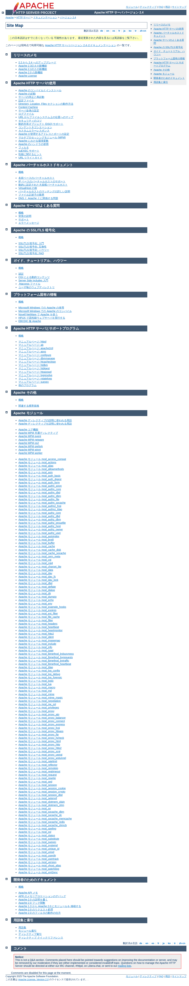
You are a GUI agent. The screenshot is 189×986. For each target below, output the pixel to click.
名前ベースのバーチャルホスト (36, 177)
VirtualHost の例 (27, 188)
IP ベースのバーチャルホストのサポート (42, 181)
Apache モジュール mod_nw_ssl (37, 704)
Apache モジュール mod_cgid (35, 563)
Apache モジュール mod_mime (36, 694)
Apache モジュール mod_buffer (36, 542)
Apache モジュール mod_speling (37, 828)
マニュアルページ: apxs (32, 351)
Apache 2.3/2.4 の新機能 (32, 65)
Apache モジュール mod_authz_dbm (39, 519)
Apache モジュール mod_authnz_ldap (40, 509)
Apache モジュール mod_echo (36, 600)
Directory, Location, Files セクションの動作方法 (45, 103)
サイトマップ (179, 7)
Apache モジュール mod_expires (37, 610)
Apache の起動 (27, 93)
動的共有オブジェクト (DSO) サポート (40, 123)
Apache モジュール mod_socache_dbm (41, 811)
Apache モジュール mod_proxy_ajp (38, 714)
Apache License (27, 75)
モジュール (132, 7)
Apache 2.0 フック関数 (31, 902)
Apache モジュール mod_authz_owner (40, 529)
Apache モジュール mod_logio (36, 680)
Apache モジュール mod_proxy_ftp (38, 734)
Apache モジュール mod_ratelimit (37, 761)
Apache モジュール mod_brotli (36, 539)
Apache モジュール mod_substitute (38, 838)
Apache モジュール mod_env (35, 603)
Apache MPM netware (31, 439)
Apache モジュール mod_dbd (35, 583)
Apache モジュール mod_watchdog (38, 868)
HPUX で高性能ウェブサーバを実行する (41, 317)
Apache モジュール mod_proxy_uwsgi (40, 754)
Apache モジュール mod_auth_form (39, 482)
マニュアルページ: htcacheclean (37, 361)
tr (135, 30)
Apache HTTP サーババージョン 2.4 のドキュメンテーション (80, 45)
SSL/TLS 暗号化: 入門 (31, 243)
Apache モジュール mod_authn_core (39, 489)
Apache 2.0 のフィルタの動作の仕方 (39, 912)
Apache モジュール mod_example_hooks (42, 606)
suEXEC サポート (28, 150)
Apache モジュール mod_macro (36, 687)
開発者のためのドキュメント (169, 78)
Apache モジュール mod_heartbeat (38, 627)
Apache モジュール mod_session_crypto (41, 791)
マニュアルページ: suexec (33, 381)
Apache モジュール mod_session (37, 785)
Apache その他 (162, 69)
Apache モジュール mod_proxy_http (39, 744)
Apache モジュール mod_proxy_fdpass (40, 731)
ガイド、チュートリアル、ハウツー (40, 261)
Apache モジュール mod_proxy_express (41, 724)
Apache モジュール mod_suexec (37, 842)
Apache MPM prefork (30, 446)
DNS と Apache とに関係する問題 (38, 198)
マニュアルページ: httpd (32, 341)
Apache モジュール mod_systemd (38, 845)
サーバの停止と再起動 (31, 97)
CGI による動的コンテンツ (34, 277)
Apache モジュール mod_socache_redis (41, 821)
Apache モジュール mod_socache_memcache (45, 818)
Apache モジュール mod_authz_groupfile (42, 522)
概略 (21, 172)
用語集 (22, 927)
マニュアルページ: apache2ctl (35, 348)
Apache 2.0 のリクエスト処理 (35, 909)
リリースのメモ (162, 24)
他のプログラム (27, 385)
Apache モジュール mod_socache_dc (40, 815)
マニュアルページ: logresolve (35, 375)
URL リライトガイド (30, 157)
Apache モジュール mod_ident (36, 637)
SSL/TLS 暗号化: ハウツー (33, 249)
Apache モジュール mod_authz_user (39, 533)
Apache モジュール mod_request (37, 774)
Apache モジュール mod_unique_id (38, 848)
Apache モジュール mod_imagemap (39, 640)
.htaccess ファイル (29, 283)
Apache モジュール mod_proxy (36, 711)
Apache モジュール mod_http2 (36, 633)
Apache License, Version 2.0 (33, 979)
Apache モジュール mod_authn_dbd (39, 492)
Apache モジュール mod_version (37, 862)
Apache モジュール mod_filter (35, 620)
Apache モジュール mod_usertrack (38, 858)
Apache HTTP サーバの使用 (169, 28)
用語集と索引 (161, 82)
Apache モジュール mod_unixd (36, 852)
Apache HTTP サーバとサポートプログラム (169, 64)
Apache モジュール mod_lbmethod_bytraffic (43, 660)
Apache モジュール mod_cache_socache (42, 553)
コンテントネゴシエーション (35, 127)
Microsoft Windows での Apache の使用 (41, 307)
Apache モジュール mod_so (34, 808)
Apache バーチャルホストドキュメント (43, 165)
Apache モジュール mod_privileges (38, 707)
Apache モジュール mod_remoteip (38, 768)
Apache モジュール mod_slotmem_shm (41, 805)
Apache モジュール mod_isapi (35, 650)
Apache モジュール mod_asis (35, 472)
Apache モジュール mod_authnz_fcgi (39, 506)
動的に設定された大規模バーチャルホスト (43, 184)
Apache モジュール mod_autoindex (38, 536)
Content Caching (28, 107)
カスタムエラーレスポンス (33, 130)
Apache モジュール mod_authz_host (39, 526)
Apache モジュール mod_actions (37, 462)
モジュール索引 (27, 930)
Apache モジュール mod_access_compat (42, 459)
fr (119, 30)
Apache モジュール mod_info (35, 647)
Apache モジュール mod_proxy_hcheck (41, 737)
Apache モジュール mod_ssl (34, 831)
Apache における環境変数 (33, 140)
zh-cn (143, 30)
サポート (23, 219)
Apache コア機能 (28, 429)
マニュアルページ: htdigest (34, 368)
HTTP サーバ (23, 17)
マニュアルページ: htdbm (33, 365)
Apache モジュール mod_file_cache (39, 616)
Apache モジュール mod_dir (34, 593)
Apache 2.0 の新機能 (30, 72)
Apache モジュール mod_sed (35, 781)
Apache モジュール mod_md (35, 690)
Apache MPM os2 (28, 443)
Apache (10, 17)
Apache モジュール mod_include (37, 643)
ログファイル (26, 113)
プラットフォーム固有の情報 (169, 58)
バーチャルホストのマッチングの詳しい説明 (44, 191)
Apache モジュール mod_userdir (37, 855)
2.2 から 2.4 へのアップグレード (37, 62)
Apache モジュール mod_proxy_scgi (39, 751)
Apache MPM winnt (29, 449)
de (102, 30)
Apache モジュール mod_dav (35, 573)
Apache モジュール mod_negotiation (39, 700)
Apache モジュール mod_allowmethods (41, 469)
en (108, 30)
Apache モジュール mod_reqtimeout (39, 771)
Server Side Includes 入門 (33, 280)
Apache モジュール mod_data (35, 569)
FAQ (161, 7)
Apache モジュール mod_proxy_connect (41, 721)
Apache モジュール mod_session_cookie (42, 788)
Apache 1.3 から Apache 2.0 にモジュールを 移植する (49, 906)
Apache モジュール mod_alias (35, 465)
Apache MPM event (29, 436)
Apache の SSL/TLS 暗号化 (168, 47)
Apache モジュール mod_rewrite (37, 778)
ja (124, 30)
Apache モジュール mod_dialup (36, 590)
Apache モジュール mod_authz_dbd (39, 516)
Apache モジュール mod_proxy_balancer (42, 717)
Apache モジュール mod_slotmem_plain (41, 801)
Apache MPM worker (30, 453)
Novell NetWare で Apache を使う (38, 314)
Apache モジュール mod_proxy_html (39, 741)
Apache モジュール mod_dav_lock (38, 579)
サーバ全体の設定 (28, 110)
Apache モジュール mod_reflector (37, 764)
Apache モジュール (164, 73)
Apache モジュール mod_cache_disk (39, 549)
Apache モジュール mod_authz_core (39, 512)
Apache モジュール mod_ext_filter (38, 613)
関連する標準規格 (28, 405)
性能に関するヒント (30, 154)
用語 (167, 7)
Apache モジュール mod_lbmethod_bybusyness (46, 653)
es (114, 30)
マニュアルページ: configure (34, 355)
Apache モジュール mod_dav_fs (37, 576)
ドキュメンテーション (45, 17)
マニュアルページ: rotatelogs (35, 378)
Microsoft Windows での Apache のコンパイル (45, 311)
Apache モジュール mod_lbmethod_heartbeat (44, 664)
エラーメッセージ (28, 222)
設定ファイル (26, 100)
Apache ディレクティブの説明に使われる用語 (45, 420)
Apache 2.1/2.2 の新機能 (32, 69)
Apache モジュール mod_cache (36, 546)
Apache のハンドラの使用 (33, 144)
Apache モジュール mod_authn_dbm (39, 496)
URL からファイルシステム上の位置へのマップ (45, 117)
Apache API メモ (28, 892)
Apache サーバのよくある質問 (36, 205)
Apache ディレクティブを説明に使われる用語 (45, 423)
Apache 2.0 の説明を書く (33, 899)
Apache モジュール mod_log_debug (39, 674)
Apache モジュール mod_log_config (39, 670)
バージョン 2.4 (68, 17)
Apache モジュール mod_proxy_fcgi (39, 727)
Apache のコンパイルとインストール (39, 90)
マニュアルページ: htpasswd (34, 371)
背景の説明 (24, 215)
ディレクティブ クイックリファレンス (40, 937)
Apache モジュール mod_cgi (34, 559)
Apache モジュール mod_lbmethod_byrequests (45, 657)
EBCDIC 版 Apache (29, 321)
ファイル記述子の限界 (31, 194)
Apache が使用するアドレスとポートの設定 (43, 133)
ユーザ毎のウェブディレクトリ (36, 287)
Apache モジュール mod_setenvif (37, 798)
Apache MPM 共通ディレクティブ (38, 432)
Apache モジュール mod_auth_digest (39, 479)
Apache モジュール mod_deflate (37, 586)
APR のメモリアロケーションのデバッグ (42, 896)
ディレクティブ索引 (30, 934)
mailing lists (124, 965)
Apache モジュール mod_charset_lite (39, 566)
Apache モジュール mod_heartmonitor (40, 630)
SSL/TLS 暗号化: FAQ (31, 253)
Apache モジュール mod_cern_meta (39, 556)
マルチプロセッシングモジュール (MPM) (42, 137)
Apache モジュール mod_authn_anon (40, 485)
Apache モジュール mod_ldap (35, 667)
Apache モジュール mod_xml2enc (38, 872)
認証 (21, 273)
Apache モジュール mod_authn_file (38, 499)
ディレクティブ (148, 7)
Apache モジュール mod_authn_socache (42, 502)
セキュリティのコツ (30, 120)
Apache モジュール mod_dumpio (37, 596)
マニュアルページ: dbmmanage (36, 358)
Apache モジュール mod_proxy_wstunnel (42, 758)
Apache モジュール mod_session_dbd (40, 794)
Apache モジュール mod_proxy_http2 (39, 748)
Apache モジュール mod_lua (34, 684)
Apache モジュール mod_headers (37, 623)
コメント (20, 948)
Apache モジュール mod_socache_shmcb (42, 825)
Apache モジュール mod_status (36, 835)
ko (130, 30)
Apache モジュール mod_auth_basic (39, 475)
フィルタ (23, 147)
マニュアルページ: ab (30, 344)
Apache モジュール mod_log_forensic (40, 677)
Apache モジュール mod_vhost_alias (39, 865)
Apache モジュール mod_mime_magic (40, 697)
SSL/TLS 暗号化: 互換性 (32, 246)
